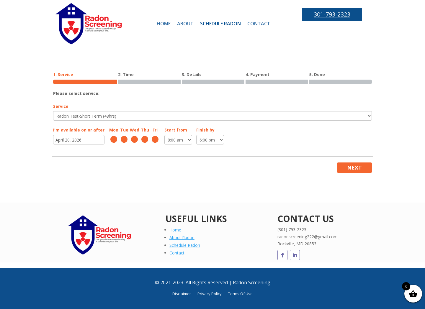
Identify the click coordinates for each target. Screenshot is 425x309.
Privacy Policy (209, 294)
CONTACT (258, 23)
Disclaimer (181, 294)
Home (175, 230)
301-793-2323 (332, 14)
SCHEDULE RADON (220, 23)
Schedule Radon (184, 245)
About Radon (181, 237)
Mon (113, 130)
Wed (134, 130)
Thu (145, 130)
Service (60, 106)
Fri (155, 130)
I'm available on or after (78, 130)
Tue (124, 130)
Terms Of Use (240, 294)
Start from (175, 130)
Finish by (205, 130)
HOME (164, 23)
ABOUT (185, 23)
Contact (176, 253)
